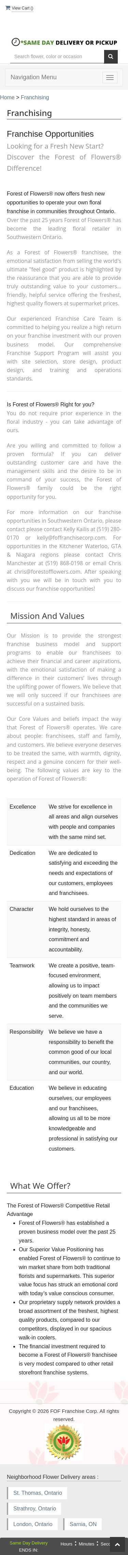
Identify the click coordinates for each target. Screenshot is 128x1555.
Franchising (35, 97)
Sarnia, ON (83, 1524)
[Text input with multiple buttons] (57, 56)
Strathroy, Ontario (34, 1508)
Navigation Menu (34, 77)
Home (7, 97)
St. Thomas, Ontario (37, 1493)
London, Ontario (33, 1524)
